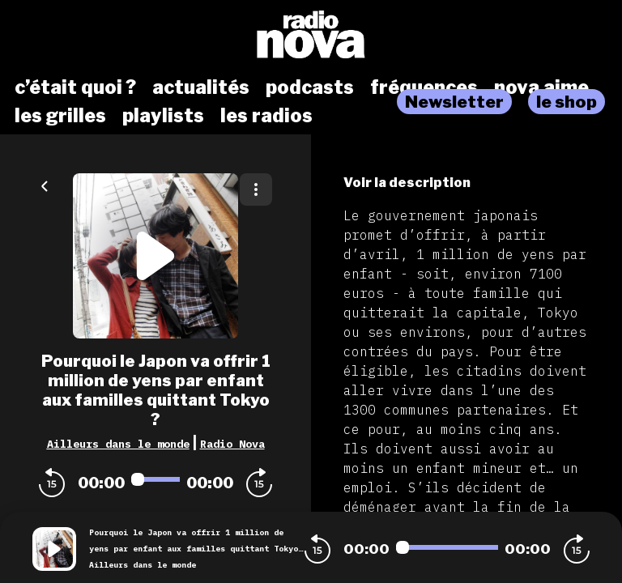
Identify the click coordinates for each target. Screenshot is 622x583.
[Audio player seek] (155, 479)
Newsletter (454, 101)
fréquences (424, 87)
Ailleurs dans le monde (118, 443)
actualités (200, 87)
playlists (163, 115)
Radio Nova (232, 443)
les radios (266, 115)
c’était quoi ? (75, 87)
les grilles (60, 115)
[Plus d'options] (256, 189)
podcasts (310, 87)
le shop (566, 101)
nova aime (541, 87)
